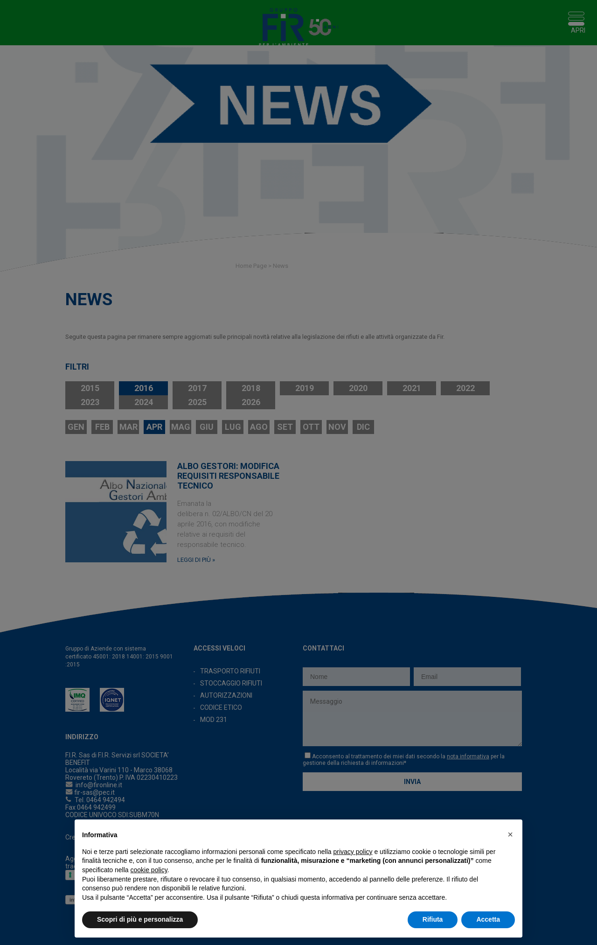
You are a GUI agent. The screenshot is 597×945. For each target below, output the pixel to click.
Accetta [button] (488, 919)
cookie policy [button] (149, 870)
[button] (510, 834)
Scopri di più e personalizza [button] (140, 919)
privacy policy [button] (353, 851)
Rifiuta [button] (433, 919)
